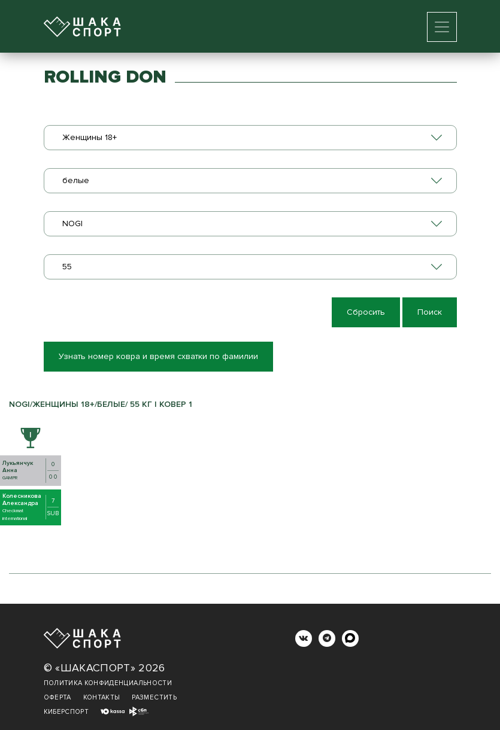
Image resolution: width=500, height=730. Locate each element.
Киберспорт (66, 712)
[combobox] (250, 137)
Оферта (57, 697)
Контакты (101, 697)
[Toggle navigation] (442, 27)
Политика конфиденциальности (108, 683)
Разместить (154, 697)
